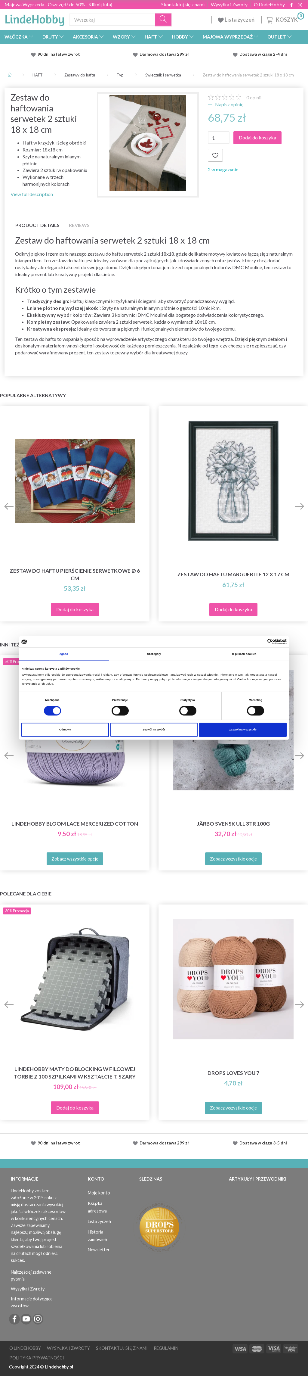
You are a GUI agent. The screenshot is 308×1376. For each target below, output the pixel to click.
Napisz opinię (228, 104)
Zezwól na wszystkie (243, 729)
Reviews (79, 225)
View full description (32, 194)
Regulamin (166, 1348)
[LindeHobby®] (34, 18)
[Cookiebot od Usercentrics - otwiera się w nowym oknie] (260, 642)
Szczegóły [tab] (154, 653)
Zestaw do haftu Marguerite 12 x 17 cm (233, 574)
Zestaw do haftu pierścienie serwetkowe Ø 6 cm (75, 574)
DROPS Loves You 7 (233, 1073)
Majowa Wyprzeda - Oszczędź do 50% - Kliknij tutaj (58, 4)
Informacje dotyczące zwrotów (32, 1302)
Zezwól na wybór (154, 729)
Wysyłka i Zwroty (229, 4)
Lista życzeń (236, 19)
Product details (37, 225)
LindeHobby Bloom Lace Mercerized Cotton (74, 823)
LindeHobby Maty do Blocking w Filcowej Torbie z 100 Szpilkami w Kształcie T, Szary (75, 1073)
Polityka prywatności (36, 1357)
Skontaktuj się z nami (183, 4)
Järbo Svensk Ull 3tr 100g (233, 823)
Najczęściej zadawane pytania (31, 1275)
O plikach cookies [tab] (244, 653)
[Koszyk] (285, 19)
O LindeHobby (269, 4)
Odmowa (65, 729)
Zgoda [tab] (64, 653)
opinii (253, 97)
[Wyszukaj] (163, 19)
